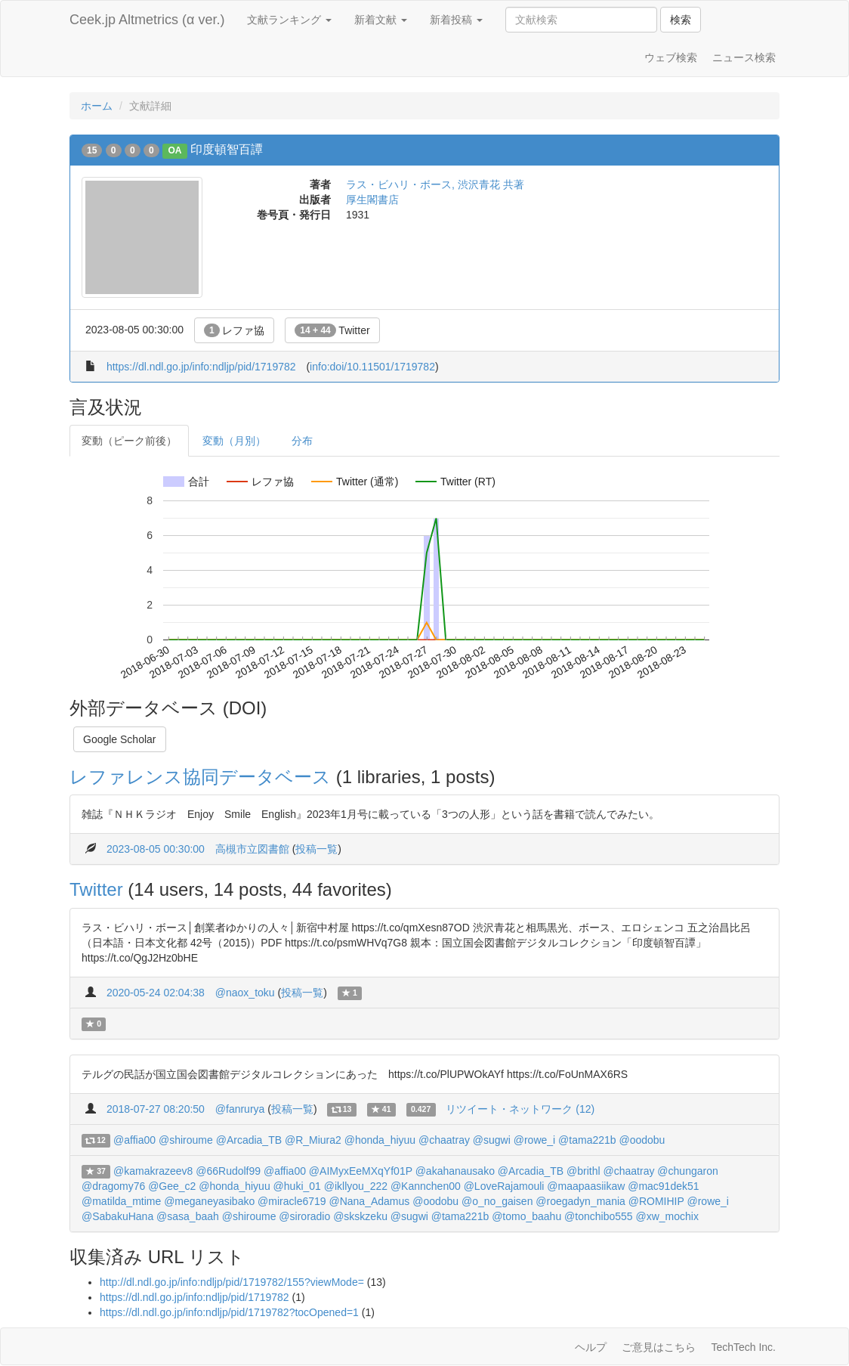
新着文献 (380, 20)
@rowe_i (534, 1140)
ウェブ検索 (670, 57)
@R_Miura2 (313, 1140)
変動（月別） (234, 441)
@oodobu (642, 1140)
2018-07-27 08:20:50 (156, 1109)
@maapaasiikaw (586, 1186)
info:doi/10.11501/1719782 (372, 367)
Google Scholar (119, 739)
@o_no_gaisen (497, 1201)
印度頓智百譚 (226, 149)
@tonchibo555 (598, 1216)
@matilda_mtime (121, 1201)
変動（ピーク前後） (129, 441)
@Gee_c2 (172, 1186)
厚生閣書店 (372, 200)
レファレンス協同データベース (200, 777)
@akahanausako (455, 1171)
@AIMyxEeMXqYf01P (360, 1171)
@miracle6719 (292, 1201)
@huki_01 (297, 1186)
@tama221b (587, 1140)
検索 (680, 20)
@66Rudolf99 (228, 1171)
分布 (302, 441)
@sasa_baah (187, 1216)
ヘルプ (591, 1347)
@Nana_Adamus (369, 1201)
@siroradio (304, 1216)
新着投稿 (456, 20)
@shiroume (186, 1140)
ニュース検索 (744, 57)
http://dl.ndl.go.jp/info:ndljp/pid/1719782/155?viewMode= (232, 1282)
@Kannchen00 (426, 1186)
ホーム (97, 106)
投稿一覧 (316, 849)
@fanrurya (240, 1109)
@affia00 (134, 1140)
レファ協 (234, 330)
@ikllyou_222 (355, 1186)
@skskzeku (360, 1216)
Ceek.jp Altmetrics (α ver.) (146, 19)
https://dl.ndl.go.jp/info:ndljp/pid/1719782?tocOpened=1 (229, 1312)
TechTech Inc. (743, 1347)
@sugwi (492, 1140)
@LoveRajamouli (504, 1186)
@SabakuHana (117, 1216)
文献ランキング (289, 20)
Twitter (332, 330)
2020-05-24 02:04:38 (156, 993)
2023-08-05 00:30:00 (156, 849)
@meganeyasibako (209, 1201)
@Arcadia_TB (249, 1140)
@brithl (583, 1171)
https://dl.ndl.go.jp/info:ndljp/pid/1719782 (201, 367)
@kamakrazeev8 (153, 1171)
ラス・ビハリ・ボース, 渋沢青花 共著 (435, 184)
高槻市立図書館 (252, 849)
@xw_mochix (666, 1216)
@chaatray (444, 1140)
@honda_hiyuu (379, 1140)
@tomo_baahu (526, 1216)
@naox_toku (245, 993)
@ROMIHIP (656, 1201)
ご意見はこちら (659, 1347)
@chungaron (687, 1171)
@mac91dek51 (663, 1186)
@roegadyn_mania (580, 1201)
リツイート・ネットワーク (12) (520, 1109)
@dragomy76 (113, 1186)
